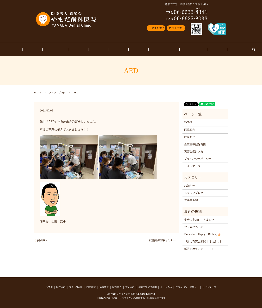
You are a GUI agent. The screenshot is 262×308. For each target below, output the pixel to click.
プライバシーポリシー (197, 158)
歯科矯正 (104, 49)
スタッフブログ (177, 49)
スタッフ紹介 (72, 49)
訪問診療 (89, 49)
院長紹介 (118, 49)
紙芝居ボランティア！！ (199, 248)
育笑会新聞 (191, 200)
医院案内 (54, 49)
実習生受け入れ (193, 151)
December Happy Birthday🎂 (202, 234)
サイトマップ (192, 166)
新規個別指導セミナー (162, 240)
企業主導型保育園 (153, 49)
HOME (41, 49)
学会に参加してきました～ (200, 219)
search (224, 49)
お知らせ (196, 49)
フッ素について (193, 227)
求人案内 (133, 49)
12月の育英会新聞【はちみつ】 (203, 241)
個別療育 (42, 240)
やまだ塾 (156, 28)
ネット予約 (175, 28)
